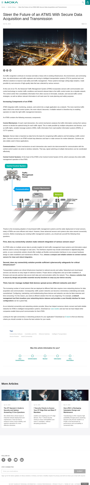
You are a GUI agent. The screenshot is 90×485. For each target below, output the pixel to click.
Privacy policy (58, 484)
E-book (67, 317)
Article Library (12, 7)
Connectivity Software (16, 334)
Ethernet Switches (44, 334)
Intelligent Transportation (59, 334)
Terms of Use (68, 484)
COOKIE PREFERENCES (44, 484)
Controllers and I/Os (31, 334)
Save (84, 24)
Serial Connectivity (26, 336)
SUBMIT (80, 471)
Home (3, 7)
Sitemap (77, 484)
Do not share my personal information (22, 484)
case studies (55, 309)
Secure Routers (14, 336)
